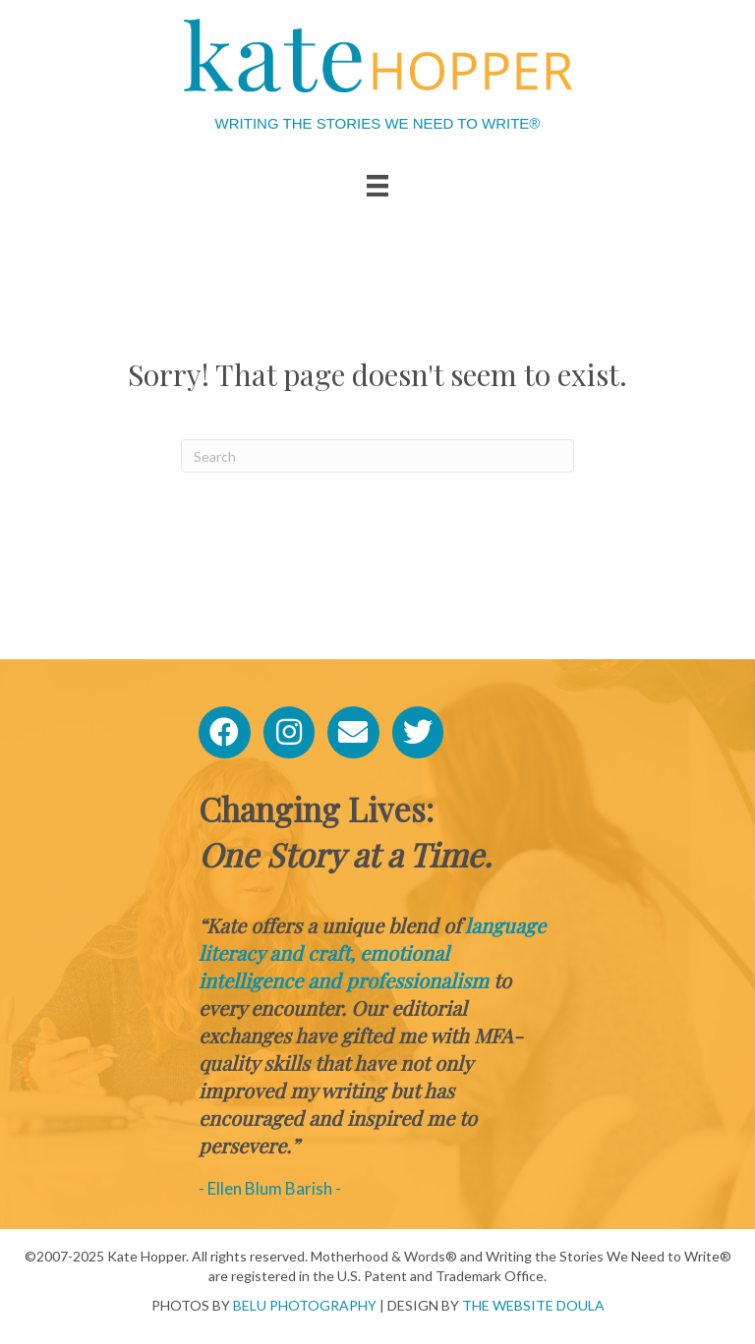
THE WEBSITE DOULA (533, 1305)
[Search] (377, 456)
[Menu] (377, 185)
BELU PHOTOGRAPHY (305, 1305)
